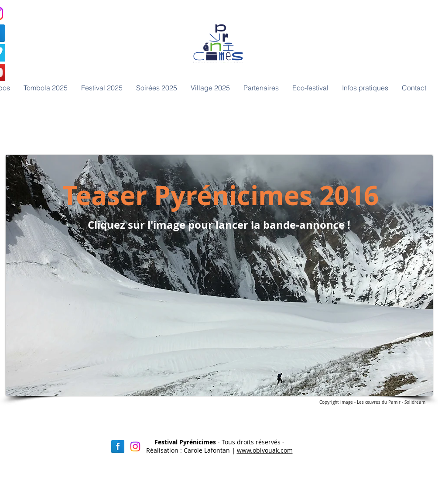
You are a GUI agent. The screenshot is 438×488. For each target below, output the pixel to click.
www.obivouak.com (265, 450)
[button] (156, 88)
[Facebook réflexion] (117, 446)
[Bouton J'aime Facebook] (303, 110)
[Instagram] (135, 446)
